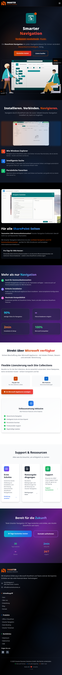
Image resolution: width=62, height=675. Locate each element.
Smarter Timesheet (7, 628)
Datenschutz (5, 641)
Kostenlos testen (23, 53)
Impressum (5, 638)
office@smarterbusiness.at (12, 587)
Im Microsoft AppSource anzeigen (17, 392)
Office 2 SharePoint (7, 619)
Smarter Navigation (7, 622)
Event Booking (6, 625)
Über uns (4, 600)
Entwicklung (5, 603)
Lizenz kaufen (40, 53)
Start (3, 597)
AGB (3, 644)
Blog (3, 606)
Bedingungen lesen (31, 493)
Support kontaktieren (51, 489)
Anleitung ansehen (10, 497)
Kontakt (4, 609)
